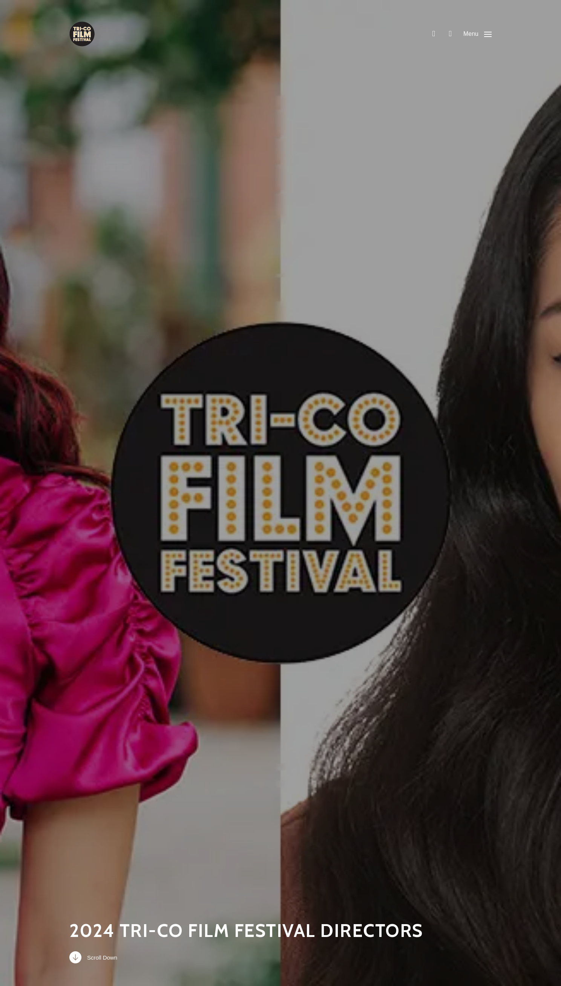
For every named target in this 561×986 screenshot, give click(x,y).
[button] (477, 34)
